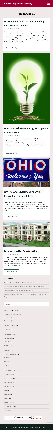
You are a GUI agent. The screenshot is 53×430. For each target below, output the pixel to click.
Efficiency (7, 318)
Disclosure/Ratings (10, 334)
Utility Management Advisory (17, 3)
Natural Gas (8, 370)
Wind (5, 365)
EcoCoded (44, 427)
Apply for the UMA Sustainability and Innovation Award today (24, 286)
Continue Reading (11, 48)
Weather (7, 329)
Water (6, 410)
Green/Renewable (10, 354)
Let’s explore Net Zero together (21, 251)
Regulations (8, 382)
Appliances (7, 321)
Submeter (7, 394)
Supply (6, 398)
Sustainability (8, 402)
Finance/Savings (9, 325)
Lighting (6, 341)
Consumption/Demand (11, 314)
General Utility (9, 350)
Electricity (7, 338)
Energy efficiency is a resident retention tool (18, 290)
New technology (9, 374)
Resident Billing (9, 386)
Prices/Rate (8, 378)
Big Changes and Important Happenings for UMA (19, 282)
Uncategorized (9, 406)
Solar (5, 361)
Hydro (6, 357)
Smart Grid (7, 345)
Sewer (6, 390)
